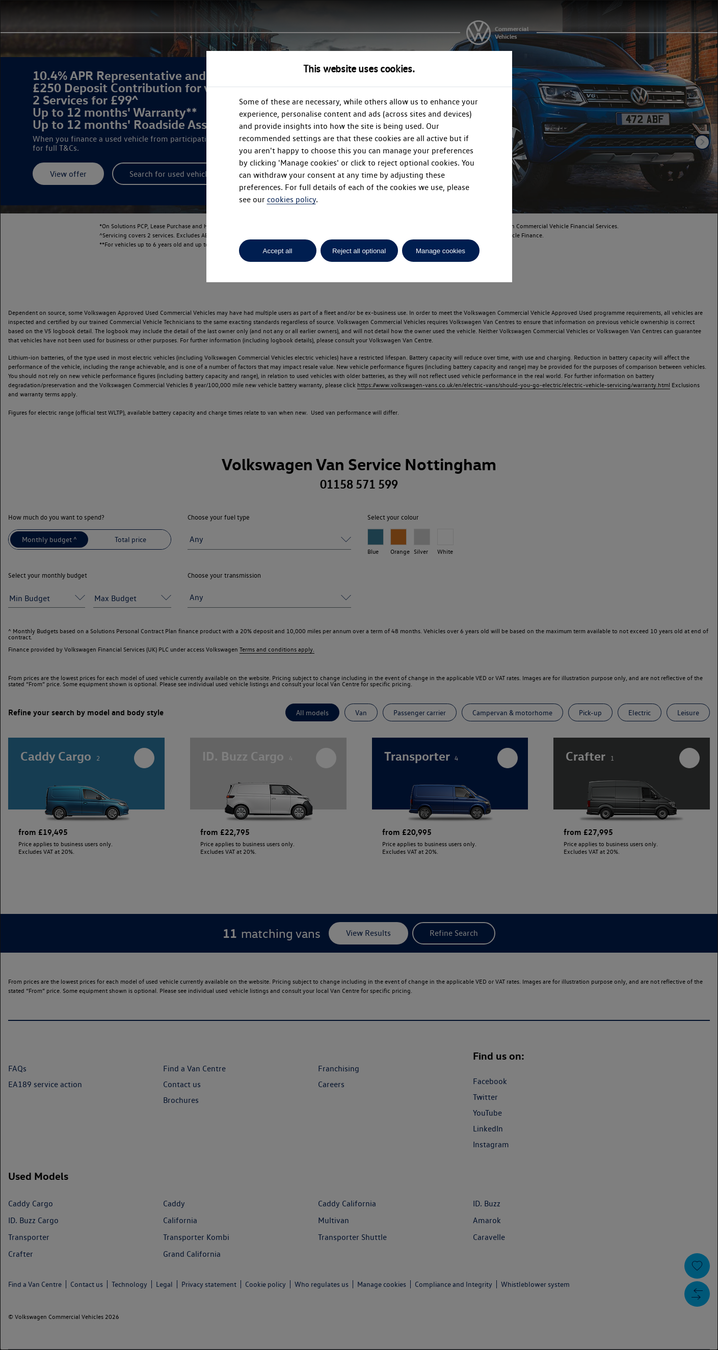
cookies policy (291, 199)
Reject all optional (359, 251)
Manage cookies (440, 251)
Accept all (277, 251)
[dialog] (359, 675)
